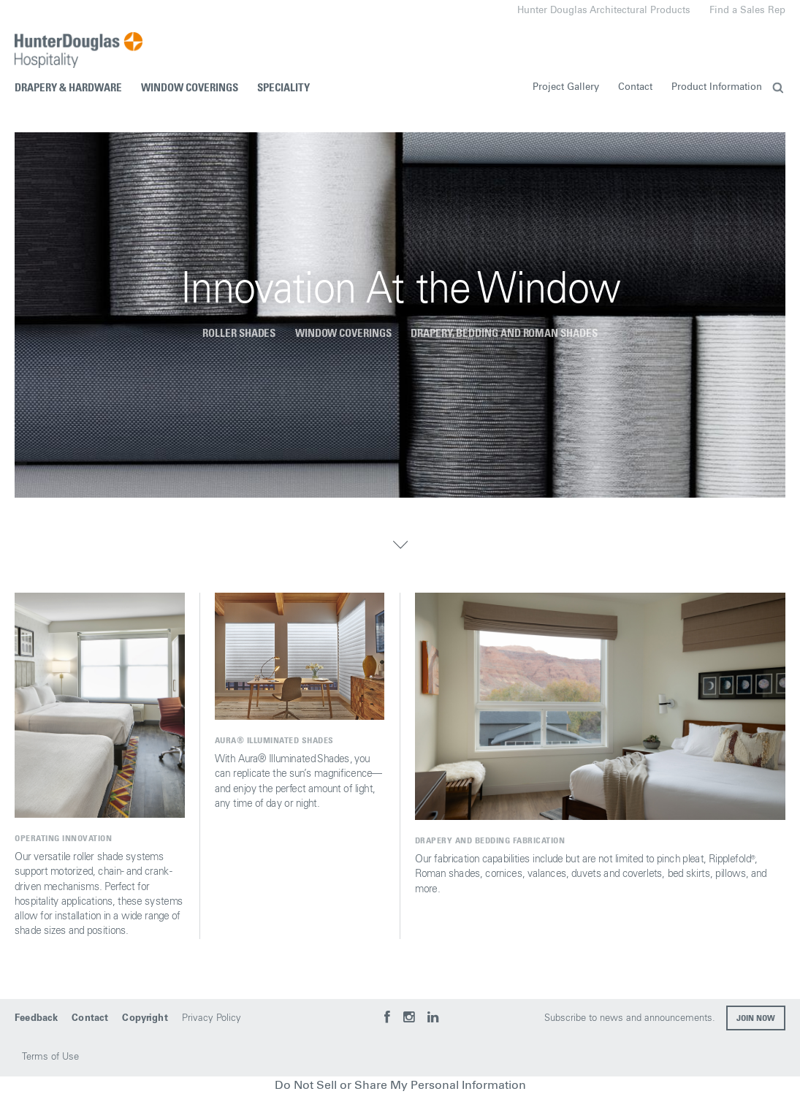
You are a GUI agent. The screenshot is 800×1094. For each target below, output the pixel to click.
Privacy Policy (211, 1018)
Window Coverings (189, 88)
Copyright (144, 1018)
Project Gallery (566, 87)
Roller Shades (238, 333)
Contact (635, 87)
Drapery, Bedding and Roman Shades (504, 333)
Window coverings (343, 333)
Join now (755, 1018)
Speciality (283, 88)
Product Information (716, 87)
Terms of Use (50, 1057)
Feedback (36, 1018)
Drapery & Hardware (68, 88)
